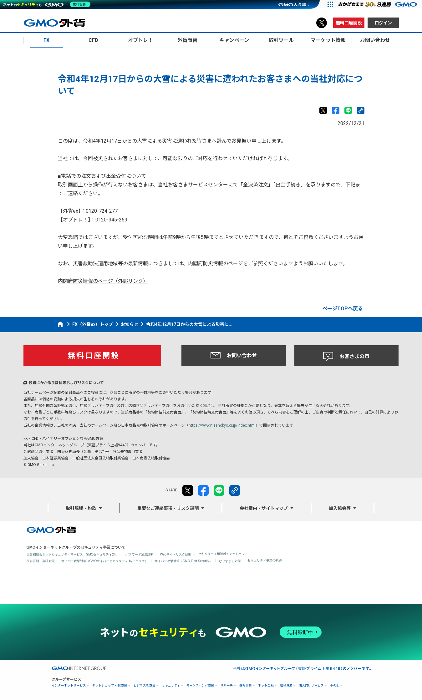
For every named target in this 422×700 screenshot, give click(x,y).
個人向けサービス (311, 685)
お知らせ (129, 324)
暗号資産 (286, 685)
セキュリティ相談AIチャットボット (223, 553)
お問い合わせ (234, 355)
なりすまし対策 (230, 561)
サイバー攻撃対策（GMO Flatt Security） (183, 561)
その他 (334, 685)
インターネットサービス (69, 685)
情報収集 (245, 685)
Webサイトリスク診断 (175, 554)
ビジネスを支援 (144, 685)
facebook (335, 110)
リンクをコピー (360, 110)
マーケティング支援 (200, 685)
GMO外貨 (51, 529)
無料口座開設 (349, 22)
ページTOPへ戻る (342, 309)
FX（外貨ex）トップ (92, 324)
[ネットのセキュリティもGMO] (48, 4)
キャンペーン (234, 40)
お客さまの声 (346, 356)
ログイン (383, 22)
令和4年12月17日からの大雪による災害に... (189, 324)
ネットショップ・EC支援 (109, 685)
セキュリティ (171, 685)
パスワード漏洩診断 (139, 554)
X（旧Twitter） (321, 23)
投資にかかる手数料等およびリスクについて (66, 383)
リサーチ (227, 685)
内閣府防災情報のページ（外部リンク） (103, 281)
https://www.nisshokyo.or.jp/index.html (222, 425)
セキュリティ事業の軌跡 (264, 560)
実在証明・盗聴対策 (41, 561)
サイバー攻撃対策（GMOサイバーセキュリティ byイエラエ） (104, 561)
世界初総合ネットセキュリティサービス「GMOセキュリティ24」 (73, 554)
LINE (348, 110)
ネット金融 (266, 685)
